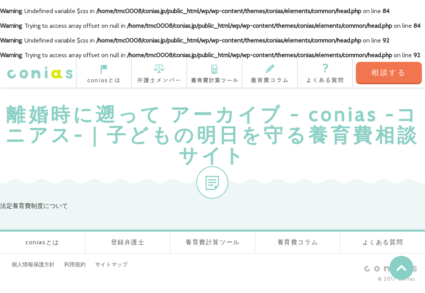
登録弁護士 (159, 73)
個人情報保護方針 (33, 264)
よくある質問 (325, 73)
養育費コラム (269, 73)
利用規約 (75, 264)
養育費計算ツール (214, 73)
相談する (388, 72)
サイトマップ (111, 264)
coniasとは (103, 73)
